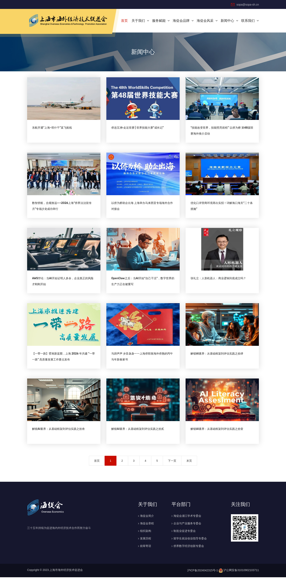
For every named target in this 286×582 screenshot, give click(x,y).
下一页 (172, 465)
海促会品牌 (181, 20)
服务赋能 (159, 20)
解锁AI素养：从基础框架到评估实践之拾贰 (137, 433)
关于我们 (138, 20)
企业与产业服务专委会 (187, 528)
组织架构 (145, 535)
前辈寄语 (145, 550)
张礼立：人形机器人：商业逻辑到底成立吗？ (218, 281)
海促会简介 (147, 520)
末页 (189, 465)
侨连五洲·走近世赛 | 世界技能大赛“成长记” (137, 128)
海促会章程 (147, 528)
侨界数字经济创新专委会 (189, 550)
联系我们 (248, 20)
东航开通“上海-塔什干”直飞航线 (52, 128)
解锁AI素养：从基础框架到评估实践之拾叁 (58, 433)
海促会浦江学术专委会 (187, 520)
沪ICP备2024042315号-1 (202, 575)
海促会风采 (205, 20)
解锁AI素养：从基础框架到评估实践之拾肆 (217, 357)
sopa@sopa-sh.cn (245, 4)
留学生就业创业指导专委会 (190, 543)
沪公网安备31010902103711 (239, 575)
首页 (124, 20)
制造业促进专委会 (185, 535)
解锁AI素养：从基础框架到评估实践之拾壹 (217, 433)
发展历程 (145, 543)
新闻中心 (227, 20)
